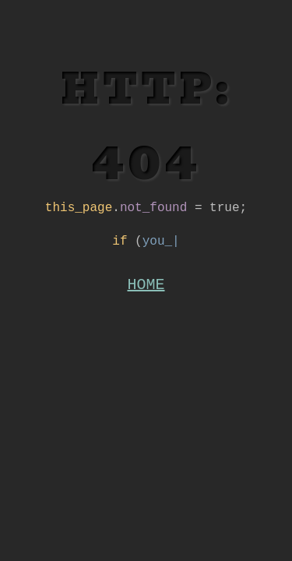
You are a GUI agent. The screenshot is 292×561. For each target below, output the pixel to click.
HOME (146, 292)
